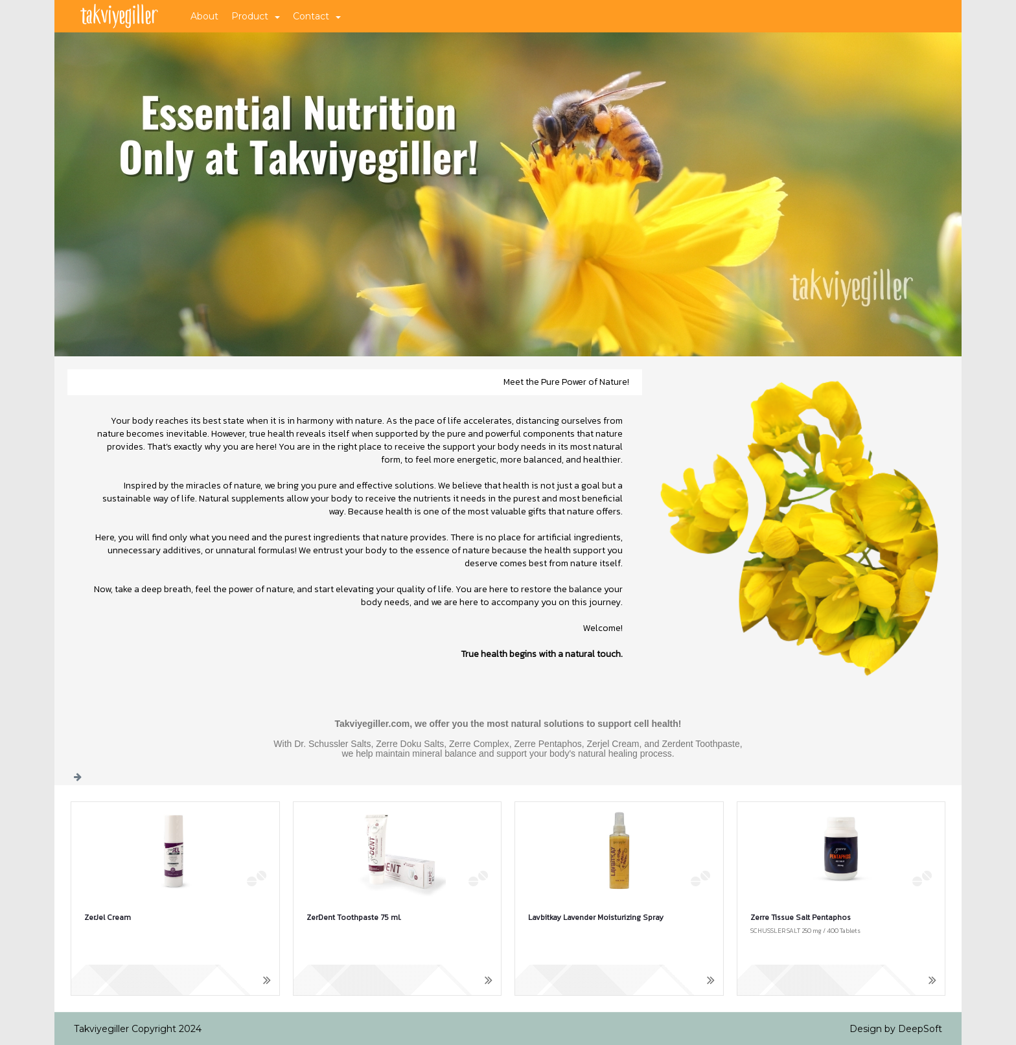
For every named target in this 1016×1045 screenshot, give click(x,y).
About (204, 16)
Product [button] (255, 16)
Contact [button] (317, 16)
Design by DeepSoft (895, 1029)
